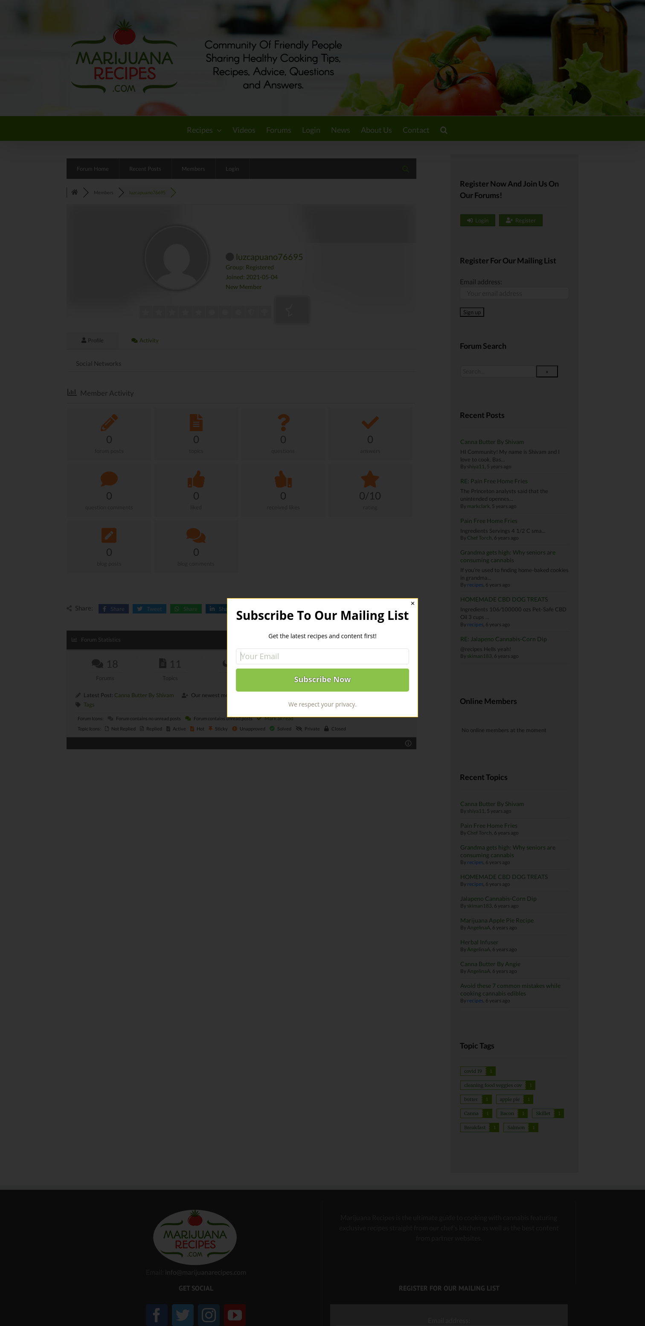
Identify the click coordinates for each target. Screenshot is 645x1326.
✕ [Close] (412, 603)
